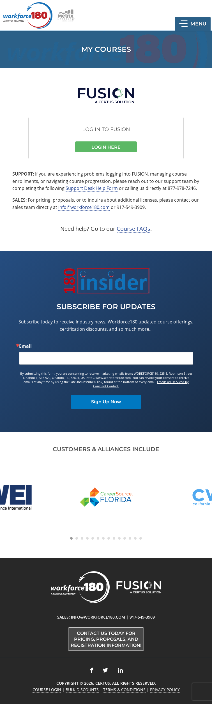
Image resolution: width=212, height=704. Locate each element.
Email (25, 346)
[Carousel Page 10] (119, 538)
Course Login (47, 689)
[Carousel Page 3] (82, 538)
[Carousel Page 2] (76, 538)
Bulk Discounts (82, 689)
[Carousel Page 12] (130, 538)
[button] (193, 24)
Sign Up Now (106, 401)
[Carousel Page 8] (108, 538)
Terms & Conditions (124, 689)
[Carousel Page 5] (92, 538)
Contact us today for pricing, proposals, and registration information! (106, 639)
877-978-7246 (182, 188)
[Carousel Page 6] (98, 538)
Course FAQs (133, 228)
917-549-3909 (131, 207)
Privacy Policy (165, 689)
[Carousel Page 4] (87, 538)
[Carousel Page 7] (103, 538)
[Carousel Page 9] (114, 538)
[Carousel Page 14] (140, 538)
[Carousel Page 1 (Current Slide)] (71, 538)
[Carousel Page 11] (124, 538)
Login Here (106, 147)
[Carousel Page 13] (135, 538)
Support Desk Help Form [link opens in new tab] (92, 188)
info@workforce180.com (84, 207)
